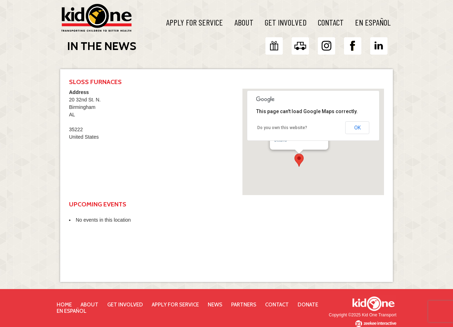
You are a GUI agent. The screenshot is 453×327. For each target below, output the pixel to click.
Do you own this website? (282, 127)
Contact (331, 22)
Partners (243, 304)
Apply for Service (175, 304)
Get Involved (285, 22)
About (243, 22)
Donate (308, 304)
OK (357, 128)
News (215, 304)
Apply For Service (194, 22)
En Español (373, 22)
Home (64, 304)
